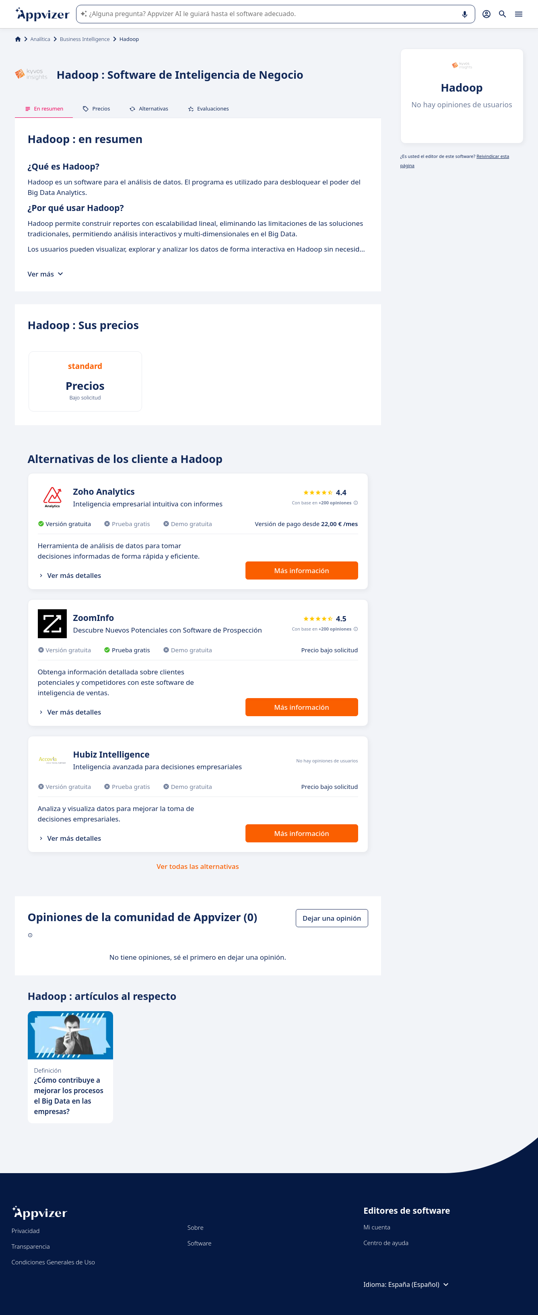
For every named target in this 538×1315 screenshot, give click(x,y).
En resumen (44, 108)
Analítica (40, 39)
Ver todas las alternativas (198, 866)
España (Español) (419, 1284)
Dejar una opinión (332, 918)
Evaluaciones (208, 108)
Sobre (196, 1227)
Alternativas (148, 108)
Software (200, 1243)
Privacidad (26, 1231)
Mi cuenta (376, 1227)
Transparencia (31, 1246)
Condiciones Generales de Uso (53, 1262)
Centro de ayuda (385, 1243)
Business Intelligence (85, 39)
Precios (96, 108)
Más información (301, 570)
